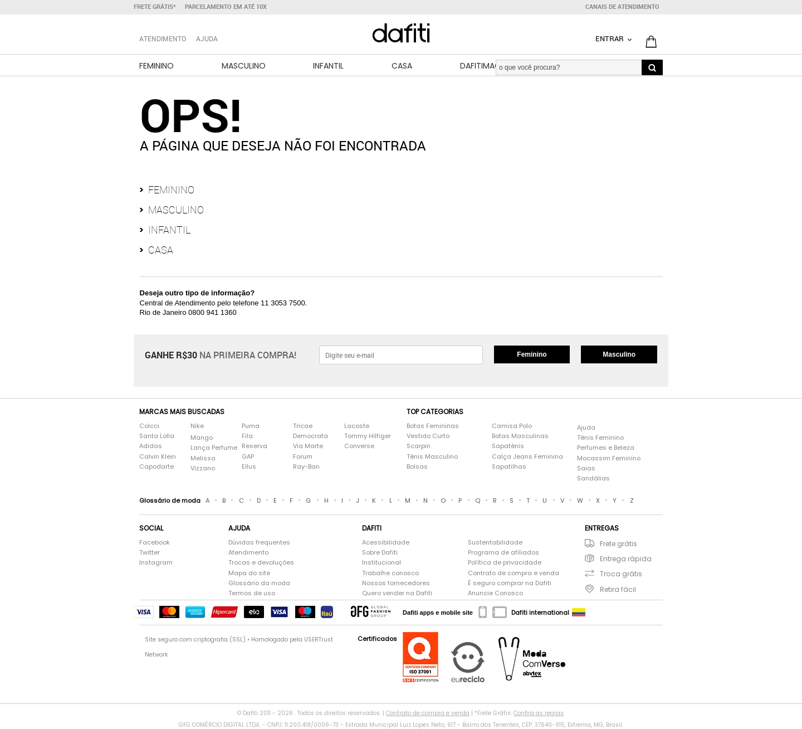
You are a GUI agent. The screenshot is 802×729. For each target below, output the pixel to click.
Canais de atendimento (622, 7)
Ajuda (207, 38)
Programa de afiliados (503, 552)
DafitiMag (480, 65)
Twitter (149, 552)
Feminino (156, 65)
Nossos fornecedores (396, 583)
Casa (402, 65)
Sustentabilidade (495, 542)
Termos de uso (251, 593)
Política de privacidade (504, 562)
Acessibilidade (385, 542)
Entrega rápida (626, 558)
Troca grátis (621, 574)
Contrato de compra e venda (513, 573)
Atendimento (248, 552)
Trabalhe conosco (390, 573)
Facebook (154, 542)
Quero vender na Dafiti (397, 593)
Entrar (610, 38)
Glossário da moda (259, 583)
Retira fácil (618, 589)
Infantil (328, 65)
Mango (201, 438)
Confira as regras (539, 713)
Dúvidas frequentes (259, 542)
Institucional (381, 562)
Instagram (156, 562)
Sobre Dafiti (380, 552)
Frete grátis (618, 543)
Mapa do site (249, 573)
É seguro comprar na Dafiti (509, 583)
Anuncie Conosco (495, 593)
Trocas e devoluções (261, 562)
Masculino (244, 65)
